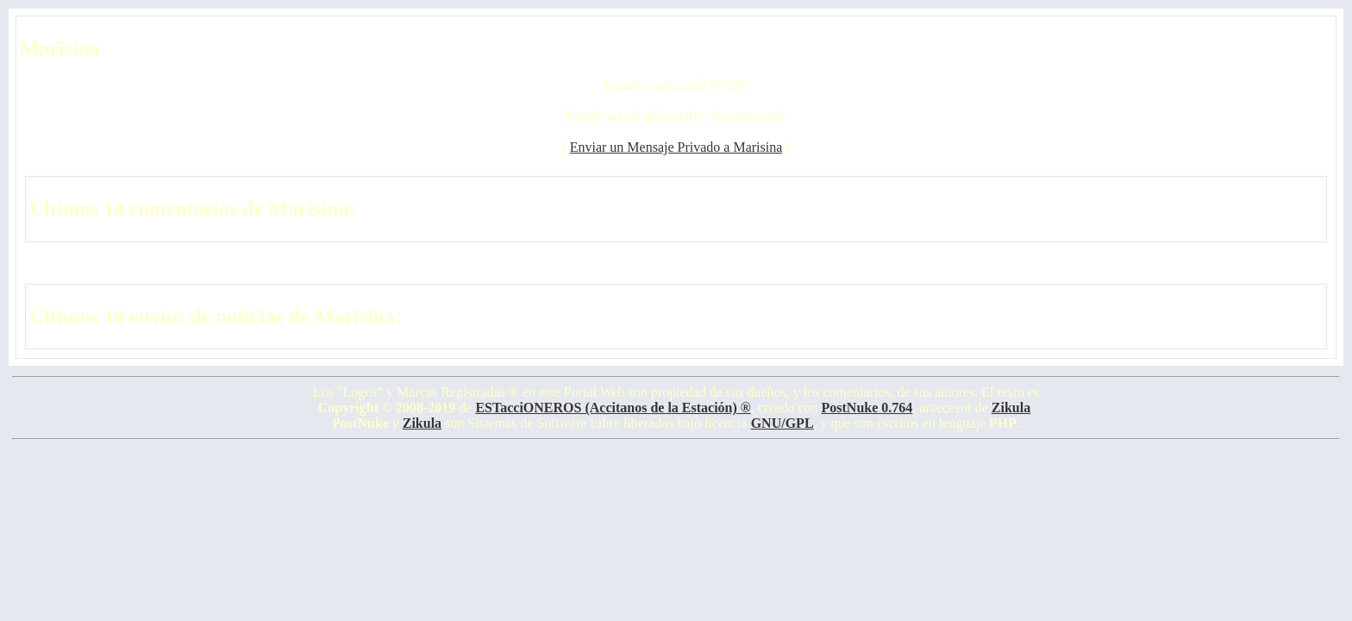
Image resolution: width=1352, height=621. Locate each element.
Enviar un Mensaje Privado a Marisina (676, 147)
